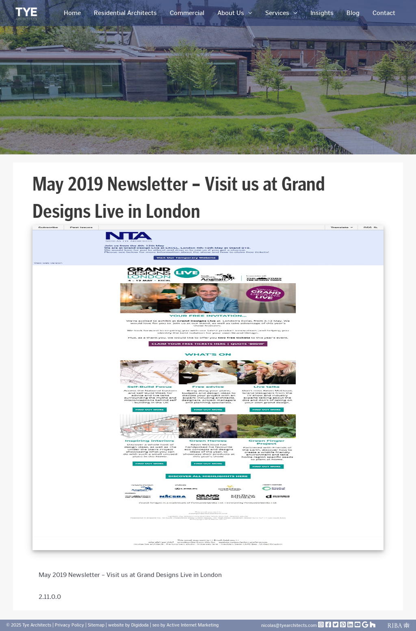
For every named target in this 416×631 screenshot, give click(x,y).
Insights (322, 13)
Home (72, 13)
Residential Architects (125, 13)
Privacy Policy (69, 625)
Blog (353, 13)
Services (277, 13)
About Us (230, 13)
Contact (384, 13)
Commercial (187, 13)
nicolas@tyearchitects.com (289, 625)
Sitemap (96, 625)
